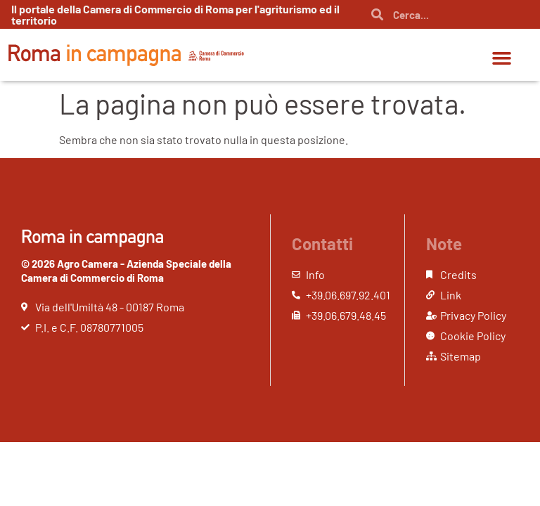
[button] (501, 58)
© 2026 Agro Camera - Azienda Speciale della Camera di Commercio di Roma (126, 270)
